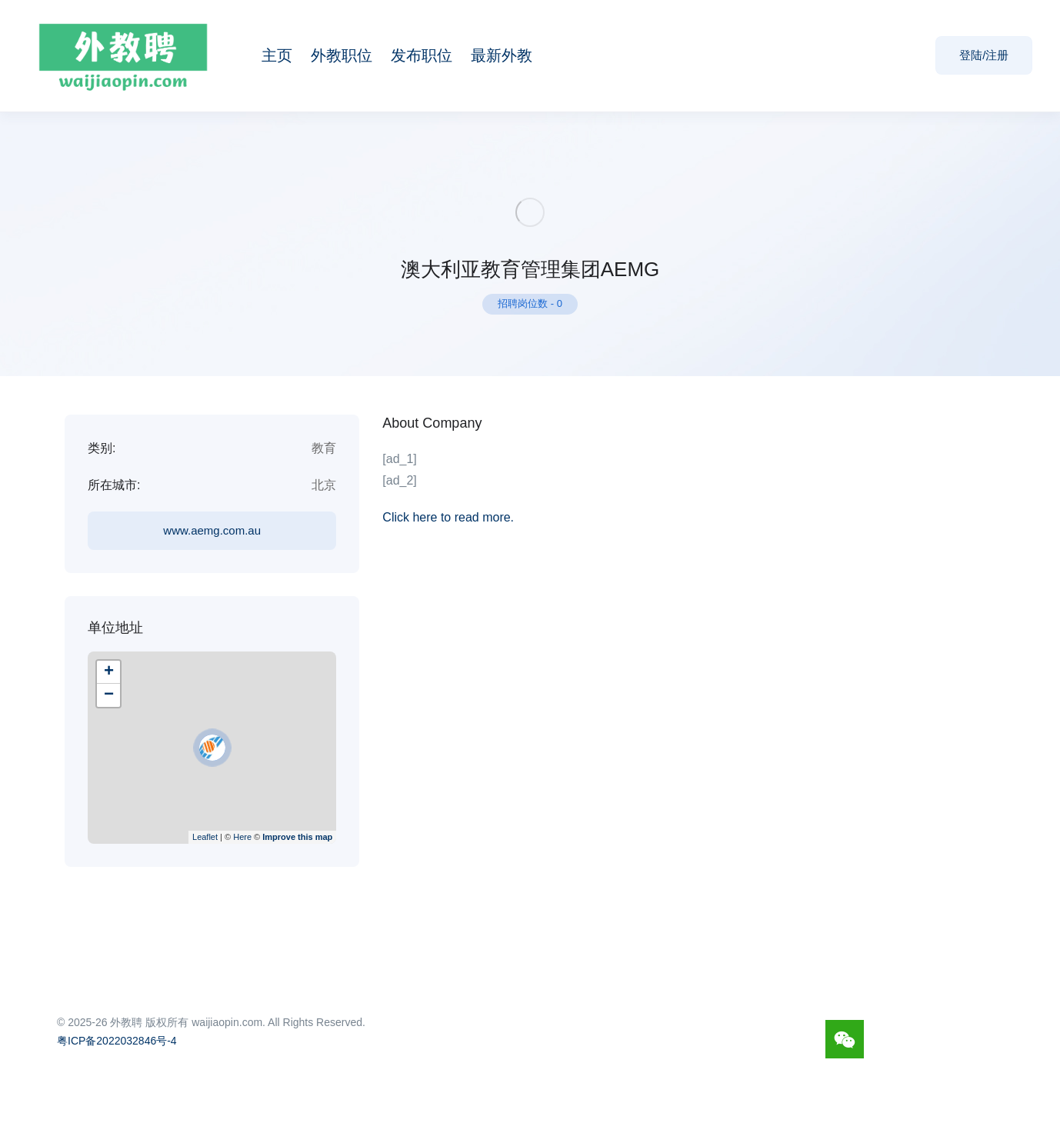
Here (242, 836)
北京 (324, 485)
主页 (277, 55)
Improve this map (297, 836)
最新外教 (501, 55)
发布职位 (421, 55)
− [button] (109, 695)
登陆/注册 (983, 55)
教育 (324, 448)
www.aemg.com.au (212, 530)
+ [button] (109, 672)
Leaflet (205, 836)
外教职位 (341, 55)
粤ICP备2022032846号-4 (117, 1041)
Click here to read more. (448, 517)
